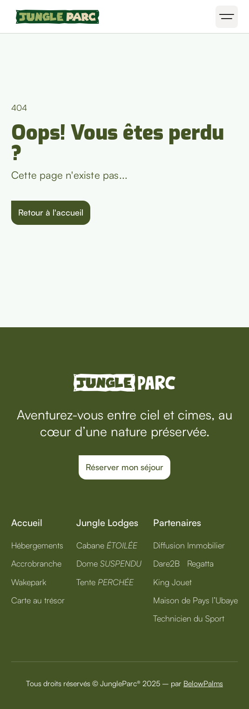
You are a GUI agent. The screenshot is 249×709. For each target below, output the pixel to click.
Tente (105, 582)
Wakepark (28, 582)
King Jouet (172, 582)
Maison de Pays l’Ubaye (195, 600)
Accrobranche (36, 563)
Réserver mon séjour (124, 467)
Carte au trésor (38, 600)
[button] (226, 17)
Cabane (106, 545)
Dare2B (166, 563)
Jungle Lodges (107, 522)
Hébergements (37, 545)
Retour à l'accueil (50, 212)
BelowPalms (203, 683)
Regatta (200, 563)
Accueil (26, 522)
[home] (55, 17)
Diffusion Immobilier (189, 545)
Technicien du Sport (188, 618)
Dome (108, 563)
